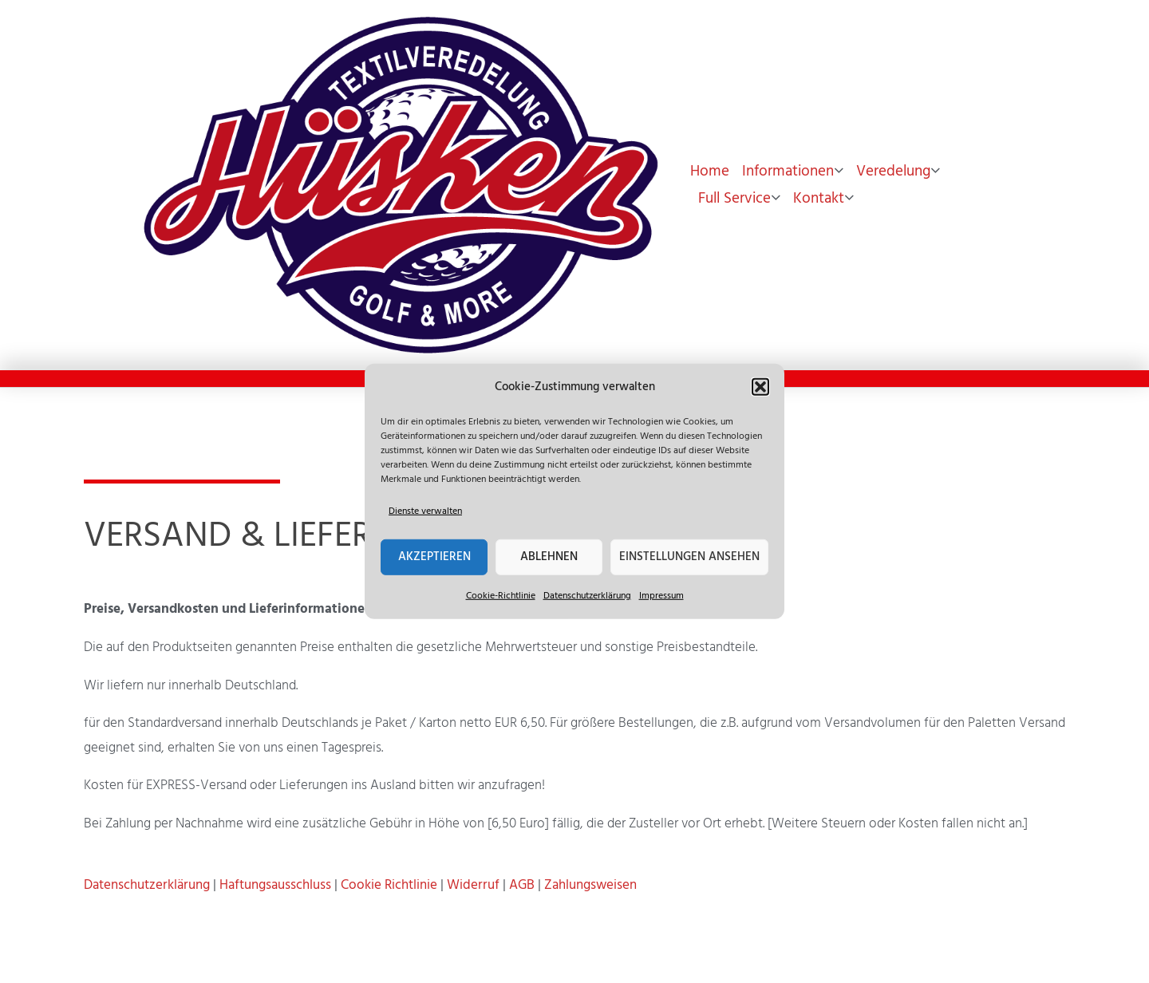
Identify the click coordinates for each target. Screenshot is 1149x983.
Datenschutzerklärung (587, 595)
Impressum (661, 595)
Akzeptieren (434, 557)
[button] (760, 387)
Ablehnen (549, 557)
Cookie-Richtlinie (500, 595)
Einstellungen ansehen (689, 557)
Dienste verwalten (425, 511)
